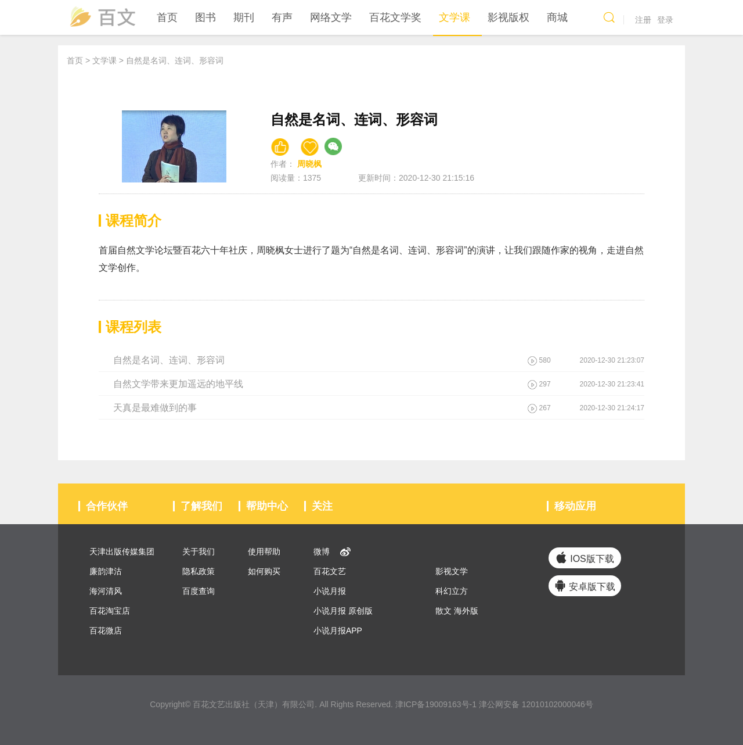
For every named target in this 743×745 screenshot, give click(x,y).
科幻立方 (450, 591)
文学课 (454, 17)
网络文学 (331, 17)
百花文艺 (328, 571)
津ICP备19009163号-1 (436, 704)
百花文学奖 (395, 17)
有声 (282, 17)
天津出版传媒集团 (120, 551)
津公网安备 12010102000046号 (536, 704)
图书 (205, 17)
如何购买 (263, 571)
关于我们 (197, 551)
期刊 (243, 17)
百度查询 (197, 591)
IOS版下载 (585, 557)
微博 (320, 551)
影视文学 (450, 571)
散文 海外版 (455, 610)
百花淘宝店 (108, 610)
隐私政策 (197, 571)
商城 (557, 17)
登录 (665, 19)
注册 (643, 19)
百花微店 (104, 630)
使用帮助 (263, 551)
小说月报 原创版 (342, 610)
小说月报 (328, 591)
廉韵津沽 (104, 571)
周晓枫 (309, 164)
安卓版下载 (584, 585)
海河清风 (104, 591)
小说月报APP (336, 630)
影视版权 (508, 17)
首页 (167, 17)
